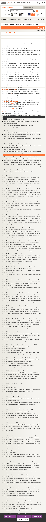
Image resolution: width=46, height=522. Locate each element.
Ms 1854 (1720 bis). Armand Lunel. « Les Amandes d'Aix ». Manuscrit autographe (17, 268)
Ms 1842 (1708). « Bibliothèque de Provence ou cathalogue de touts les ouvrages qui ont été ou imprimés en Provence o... (21, 237)
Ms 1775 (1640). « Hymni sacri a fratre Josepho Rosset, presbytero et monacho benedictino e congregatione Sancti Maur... (21, 54)
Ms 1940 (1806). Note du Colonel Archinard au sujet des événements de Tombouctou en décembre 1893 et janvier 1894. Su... (21, 380)
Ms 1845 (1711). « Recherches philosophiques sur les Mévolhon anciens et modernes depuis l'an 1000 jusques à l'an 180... (21, 244)
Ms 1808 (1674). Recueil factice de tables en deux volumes (13, 119)
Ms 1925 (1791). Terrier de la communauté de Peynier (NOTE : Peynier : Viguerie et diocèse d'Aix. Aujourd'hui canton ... (21, 352)
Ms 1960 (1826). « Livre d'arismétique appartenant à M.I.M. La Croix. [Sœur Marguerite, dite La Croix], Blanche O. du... (21, 417)
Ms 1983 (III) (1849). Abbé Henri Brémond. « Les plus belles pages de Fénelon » (16, 474)
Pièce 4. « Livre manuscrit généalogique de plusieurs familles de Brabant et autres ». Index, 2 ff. (21, 127)
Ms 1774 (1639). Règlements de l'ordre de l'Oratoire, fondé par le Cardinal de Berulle (17, 52)
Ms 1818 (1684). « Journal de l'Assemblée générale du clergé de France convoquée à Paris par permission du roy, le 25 (21, 192)
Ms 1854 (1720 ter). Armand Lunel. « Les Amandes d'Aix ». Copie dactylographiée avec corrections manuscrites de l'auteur (21, 270)
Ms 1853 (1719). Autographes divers (8, 264)
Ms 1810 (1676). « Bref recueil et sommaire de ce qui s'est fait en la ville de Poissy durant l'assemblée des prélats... (21, 177)
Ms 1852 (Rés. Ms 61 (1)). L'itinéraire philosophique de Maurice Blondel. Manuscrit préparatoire (19, 259)
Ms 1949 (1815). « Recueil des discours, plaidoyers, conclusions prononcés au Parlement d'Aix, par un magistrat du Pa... (21, 396)
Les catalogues (7, 8)
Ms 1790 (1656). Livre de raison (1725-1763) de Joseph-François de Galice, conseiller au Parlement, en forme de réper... (21, 84)
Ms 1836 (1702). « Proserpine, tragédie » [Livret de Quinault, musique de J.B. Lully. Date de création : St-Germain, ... (21, 225)
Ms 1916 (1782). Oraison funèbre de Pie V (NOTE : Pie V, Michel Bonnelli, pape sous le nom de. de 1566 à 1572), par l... (21, 335)
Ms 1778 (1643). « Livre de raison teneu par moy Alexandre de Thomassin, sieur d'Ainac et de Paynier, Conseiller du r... (21, 59)
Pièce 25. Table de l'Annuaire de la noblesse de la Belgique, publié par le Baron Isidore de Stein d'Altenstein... (23, 164)
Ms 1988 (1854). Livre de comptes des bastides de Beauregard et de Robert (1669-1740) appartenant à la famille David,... (21, 491)
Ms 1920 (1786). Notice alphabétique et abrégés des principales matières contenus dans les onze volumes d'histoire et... (21, 342)
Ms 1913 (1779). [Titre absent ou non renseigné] (11, 329)
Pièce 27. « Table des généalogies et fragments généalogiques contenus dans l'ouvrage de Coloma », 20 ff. (23, 168)
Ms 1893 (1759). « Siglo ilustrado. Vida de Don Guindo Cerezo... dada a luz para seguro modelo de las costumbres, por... (21, 292)
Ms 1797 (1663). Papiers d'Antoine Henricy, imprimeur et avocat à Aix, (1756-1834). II (17, 97)
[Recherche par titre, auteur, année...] (21, 10)
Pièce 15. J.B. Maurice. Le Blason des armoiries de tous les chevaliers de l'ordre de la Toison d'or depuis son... (23, 145)
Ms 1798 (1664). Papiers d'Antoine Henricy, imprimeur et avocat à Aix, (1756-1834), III (17, 98)
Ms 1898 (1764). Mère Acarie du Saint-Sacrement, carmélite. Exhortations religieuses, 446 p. (19, 302)
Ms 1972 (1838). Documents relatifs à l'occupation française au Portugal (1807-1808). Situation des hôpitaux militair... (21, 439)
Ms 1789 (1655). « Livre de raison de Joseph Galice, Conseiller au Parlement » (16, 82)
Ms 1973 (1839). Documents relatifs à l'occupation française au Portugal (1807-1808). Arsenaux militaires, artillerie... (21, 441)
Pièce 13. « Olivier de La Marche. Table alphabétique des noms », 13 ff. (16, 141)
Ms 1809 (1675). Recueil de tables (8, 173)
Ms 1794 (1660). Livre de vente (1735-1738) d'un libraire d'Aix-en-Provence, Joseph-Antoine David (20, 91)
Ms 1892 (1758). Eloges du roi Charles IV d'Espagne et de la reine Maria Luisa (16, 290)
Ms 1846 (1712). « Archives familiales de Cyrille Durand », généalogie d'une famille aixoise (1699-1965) (21, 246)
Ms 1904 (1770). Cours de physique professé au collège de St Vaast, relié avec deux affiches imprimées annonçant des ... (21, 313)
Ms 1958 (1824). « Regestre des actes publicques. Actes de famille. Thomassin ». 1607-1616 (18, 413)
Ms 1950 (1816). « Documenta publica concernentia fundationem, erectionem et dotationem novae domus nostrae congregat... (21, 398)
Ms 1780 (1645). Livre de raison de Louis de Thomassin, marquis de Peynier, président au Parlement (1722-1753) (21, 63)
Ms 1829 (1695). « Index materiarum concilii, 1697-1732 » (12, 212)
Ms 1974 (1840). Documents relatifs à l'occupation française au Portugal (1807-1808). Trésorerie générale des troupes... (21, 443)
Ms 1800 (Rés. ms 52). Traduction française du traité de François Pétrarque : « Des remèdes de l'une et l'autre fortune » (21, 102)
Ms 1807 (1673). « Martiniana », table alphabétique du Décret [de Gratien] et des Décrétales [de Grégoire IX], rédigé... (21, 117)
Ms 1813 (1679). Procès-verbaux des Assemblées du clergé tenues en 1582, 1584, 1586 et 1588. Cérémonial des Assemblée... (21, 183)
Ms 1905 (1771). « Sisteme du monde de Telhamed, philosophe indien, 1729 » (16, 315)
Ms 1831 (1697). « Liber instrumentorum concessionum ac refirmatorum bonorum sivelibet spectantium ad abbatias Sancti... (21, 216)
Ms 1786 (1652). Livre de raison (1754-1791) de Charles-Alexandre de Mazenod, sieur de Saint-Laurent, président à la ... (21, 76)
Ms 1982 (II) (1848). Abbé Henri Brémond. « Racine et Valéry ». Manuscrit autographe (17, 461)
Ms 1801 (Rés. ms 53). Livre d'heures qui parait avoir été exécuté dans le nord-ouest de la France (20, 104)
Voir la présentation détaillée (36, 36)
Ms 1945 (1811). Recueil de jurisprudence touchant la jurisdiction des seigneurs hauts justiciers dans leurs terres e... (21, 389)
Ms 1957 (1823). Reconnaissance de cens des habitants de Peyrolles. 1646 (15, 411)
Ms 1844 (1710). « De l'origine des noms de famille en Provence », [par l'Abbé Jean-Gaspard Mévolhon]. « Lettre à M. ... (21, 240)
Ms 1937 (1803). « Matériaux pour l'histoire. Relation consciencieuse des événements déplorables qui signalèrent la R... (21, 374)
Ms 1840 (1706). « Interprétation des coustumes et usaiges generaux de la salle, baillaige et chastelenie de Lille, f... (21, 233)
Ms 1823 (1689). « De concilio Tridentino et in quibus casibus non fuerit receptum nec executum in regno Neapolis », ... (21, 201)
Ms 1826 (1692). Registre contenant (8, 207)
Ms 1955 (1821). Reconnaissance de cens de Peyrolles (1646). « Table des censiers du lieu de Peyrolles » (21, 408)
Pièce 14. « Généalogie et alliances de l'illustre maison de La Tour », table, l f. (18, 143)
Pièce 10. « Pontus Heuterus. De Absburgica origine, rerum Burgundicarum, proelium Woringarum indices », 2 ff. (23, 138)
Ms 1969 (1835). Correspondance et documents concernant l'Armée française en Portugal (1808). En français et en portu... (21, 434)
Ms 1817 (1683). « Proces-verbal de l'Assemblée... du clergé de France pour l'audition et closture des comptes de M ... (21, 190)
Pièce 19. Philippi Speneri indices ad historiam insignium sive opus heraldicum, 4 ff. (19, 153)
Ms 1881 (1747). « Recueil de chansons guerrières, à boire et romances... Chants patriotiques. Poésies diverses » (21, 279)
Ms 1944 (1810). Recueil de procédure (9, 387)
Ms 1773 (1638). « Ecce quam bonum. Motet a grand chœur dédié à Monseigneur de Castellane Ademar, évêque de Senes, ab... (21, 50)
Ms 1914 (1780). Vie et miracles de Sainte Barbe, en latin (12, 331)
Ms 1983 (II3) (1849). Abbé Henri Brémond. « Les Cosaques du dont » (14, 469)
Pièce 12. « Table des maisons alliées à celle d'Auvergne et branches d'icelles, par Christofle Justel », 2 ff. (23, 140)
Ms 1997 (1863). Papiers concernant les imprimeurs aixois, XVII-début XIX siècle (17, 508)
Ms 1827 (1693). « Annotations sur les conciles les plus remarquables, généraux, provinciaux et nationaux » (21, 209)
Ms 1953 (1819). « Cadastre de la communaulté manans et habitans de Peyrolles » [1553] (18, 404)
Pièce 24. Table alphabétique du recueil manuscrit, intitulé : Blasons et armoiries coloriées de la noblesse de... (23, 162)
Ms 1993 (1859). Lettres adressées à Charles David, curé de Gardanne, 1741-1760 (17, 500)
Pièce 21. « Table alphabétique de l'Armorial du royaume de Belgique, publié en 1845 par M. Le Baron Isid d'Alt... (23, 156)
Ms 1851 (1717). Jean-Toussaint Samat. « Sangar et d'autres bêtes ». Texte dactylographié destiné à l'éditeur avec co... (21, 257)
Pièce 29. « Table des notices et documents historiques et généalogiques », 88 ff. (18, 171)
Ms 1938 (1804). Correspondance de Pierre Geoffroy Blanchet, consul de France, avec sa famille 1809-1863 (21, 376)
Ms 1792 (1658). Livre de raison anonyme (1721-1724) (12, 87)
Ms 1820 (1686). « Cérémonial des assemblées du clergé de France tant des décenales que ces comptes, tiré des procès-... (21, 196)
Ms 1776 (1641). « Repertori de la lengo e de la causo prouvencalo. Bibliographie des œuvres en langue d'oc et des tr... (21, 56)
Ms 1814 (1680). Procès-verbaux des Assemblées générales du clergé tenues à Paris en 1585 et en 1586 (20, 185)
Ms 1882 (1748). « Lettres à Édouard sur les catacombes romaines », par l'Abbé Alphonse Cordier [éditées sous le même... (21, 281)
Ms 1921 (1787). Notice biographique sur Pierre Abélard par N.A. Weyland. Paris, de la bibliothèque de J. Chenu (21, 344)
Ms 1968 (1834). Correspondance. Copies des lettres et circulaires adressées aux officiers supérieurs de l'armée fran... (21, 432)
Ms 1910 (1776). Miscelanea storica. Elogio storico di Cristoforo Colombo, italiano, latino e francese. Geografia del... (21, 324)
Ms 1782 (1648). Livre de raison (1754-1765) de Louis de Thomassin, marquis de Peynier (18, 69)
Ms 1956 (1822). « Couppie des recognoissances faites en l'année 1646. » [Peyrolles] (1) (18, 409)
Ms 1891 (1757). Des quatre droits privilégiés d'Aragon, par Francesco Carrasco (16, 289)
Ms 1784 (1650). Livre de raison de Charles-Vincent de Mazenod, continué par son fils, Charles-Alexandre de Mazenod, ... (21, 72)
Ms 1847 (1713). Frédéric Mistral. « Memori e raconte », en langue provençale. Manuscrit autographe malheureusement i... (21, 248)
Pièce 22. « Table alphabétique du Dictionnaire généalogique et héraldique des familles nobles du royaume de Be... (23, 158)
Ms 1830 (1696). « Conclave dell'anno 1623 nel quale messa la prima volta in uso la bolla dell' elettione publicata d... (21, 214)
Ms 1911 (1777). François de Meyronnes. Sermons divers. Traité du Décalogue (16, 326)
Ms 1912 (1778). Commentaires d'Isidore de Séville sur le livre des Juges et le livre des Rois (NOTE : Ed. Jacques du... (21, 328)
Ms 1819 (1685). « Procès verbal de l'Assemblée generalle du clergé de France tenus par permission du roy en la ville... (21, 194)
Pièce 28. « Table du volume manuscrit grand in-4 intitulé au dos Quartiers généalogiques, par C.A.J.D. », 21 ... (23, 169)
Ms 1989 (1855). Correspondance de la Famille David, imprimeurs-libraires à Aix (17, 493)
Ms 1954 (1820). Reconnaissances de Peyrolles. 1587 (11, 406)
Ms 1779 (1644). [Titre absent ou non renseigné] (11, 61)
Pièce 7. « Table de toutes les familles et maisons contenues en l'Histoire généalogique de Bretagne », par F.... (23, 132)
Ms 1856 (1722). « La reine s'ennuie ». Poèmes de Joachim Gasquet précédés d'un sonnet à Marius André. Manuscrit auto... (21, 274)
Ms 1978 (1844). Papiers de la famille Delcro (10, 450)
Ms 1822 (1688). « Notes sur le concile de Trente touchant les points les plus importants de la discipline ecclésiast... (21, 199)
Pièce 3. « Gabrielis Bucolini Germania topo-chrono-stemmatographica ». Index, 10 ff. (19, 125)
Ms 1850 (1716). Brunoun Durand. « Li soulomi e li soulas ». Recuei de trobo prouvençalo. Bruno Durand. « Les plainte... (21, 255)
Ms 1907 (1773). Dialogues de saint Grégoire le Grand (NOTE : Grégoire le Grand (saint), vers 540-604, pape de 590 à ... (21, 318)
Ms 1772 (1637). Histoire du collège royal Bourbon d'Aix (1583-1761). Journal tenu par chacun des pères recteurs (21, 48)
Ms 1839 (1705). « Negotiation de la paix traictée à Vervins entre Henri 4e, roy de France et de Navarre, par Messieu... (21, 231)
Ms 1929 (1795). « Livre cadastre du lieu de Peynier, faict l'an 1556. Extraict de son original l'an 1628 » (20, 359)
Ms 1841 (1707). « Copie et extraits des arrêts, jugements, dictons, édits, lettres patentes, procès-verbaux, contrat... (21, 235)
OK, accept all (10, 516)
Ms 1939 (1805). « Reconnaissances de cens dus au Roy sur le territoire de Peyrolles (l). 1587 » (19, 378)
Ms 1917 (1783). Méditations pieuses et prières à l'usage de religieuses (15, 337)
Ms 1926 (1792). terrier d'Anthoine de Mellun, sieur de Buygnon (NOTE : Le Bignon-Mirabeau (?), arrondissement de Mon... (21, 354)
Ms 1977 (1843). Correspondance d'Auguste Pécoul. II (12, 448)
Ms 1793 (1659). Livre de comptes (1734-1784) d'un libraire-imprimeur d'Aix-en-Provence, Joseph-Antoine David (21, 89)
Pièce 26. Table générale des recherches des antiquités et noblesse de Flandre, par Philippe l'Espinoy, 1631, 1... (23, 166)
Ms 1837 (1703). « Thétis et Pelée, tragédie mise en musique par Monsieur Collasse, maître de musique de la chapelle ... (21, 227)
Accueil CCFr (3, 19)
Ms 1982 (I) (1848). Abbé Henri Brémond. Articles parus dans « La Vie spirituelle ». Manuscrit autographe (21, 458)
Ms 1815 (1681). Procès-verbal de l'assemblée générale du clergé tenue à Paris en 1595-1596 (19, 186)
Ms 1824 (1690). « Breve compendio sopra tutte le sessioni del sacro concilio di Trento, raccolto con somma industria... (21, 203)
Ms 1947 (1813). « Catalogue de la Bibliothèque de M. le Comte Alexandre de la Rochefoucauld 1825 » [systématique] (21, 393)
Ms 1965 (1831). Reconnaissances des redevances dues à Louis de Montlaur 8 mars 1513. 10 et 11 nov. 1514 (21, 426)
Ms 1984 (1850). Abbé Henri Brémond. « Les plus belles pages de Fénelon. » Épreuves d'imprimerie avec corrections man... (21, 476)
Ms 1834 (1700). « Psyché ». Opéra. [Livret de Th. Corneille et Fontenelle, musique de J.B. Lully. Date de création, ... (21, 222)
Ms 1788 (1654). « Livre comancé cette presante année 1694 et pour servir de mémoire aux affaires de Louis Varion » (21, 80)
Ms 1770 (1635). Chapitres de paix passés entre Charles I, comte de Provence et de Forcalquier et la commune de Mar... (21, 45)
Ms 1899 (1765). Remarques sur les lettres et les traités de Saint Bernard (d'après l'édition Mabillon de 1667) (21, 303)
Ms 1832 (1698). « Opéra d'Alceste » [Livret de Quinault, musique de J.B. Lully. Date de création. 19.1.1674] (21, 218)
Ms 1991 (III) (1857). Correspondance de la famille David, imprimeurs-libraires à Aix (17, 497)
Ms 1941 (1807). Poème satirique (8, 381)
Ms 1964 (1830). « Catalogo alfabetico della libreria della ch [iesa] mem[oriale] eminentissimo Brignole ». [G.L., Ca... (21, 424)
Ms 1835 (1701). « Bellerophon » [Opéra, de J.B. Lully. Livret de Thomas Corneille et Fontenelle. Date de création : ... (21, 224)
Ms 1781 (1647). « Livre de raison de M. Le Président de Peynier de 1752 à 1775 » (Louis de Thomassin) (20, 67)
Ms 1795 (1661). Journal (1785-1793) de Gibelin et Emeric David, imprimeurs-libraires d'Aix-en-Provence (21, 93)
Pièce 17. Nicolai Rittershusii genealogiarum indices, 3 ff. (14, 149)
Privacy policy (23, 519)
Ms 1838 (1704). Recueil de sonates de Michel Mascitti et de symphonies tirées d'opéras (18, 229)
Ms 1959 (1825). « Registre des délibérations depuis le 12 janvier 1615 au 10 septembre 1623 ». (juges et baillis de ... (21, 415)
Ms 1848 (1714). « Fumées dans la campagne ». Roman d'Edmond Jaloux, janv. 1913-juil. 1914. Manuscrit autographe (21, 250)
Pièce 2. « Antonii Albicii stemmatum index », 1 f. (13, 123)
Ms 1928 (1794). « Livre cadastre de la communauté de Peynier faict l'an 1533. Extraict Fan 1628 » (20, 357)
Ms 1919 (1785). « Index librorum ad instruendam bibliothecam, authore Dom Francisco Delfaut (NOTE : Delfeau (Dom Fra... (21, 341)
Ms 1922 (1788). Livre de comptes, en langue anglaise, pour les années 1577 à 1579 (17, 346)
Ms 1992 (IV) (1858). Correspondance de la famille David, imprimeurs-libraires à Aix (17, 499)
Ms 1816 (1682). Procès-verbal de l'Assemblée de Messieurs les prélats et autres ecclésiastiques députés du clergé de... (21, 188)
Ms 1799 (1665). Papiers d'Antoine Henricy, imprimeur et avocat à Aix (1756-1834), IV (17, 100)
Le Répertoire (28, 8)
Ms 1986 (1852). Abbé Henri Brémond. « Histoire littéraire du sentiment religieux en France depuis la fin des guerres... (21, 484)
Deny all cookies (23, 516)
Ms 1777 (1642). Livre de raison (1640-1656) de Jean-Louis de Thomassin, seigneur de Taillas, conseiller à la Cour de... (21, 58)
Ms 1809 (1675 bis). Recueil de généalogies (10, 175)
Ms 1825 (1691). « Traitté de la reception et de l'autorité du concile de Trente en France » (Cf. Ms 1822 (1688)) (21, 205)
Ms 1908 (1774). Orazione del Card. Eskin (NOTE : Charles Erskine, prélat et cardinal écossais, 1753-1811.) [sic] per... (21, 320)
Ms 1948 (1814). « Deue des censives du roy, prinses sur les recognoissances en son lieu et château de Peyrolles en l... (21, 394)
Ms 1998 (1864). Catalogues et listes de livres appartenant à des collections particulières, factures (20, 510)
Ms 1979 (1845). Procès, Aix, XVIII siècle (9, 452)
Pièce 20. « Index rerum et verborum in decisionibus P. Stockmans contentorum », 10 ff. (20, 155)
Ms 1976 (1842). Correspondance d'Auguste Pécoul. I (12, 447)
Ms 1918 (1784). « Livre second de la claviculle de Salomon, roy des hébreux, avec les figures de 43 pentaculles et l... (21, 339)
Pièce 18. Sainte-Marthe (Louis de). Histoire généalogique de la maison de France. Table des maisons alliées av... (23, 151)
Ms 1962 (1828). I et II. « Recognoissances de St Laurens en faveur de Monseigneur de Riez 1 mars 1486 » (21, 421)
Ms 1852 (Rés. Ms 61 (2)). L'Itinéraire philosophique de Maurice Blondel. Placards (17, 261)
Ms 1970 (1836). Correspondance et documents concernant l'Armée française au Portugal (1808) (20, 435)
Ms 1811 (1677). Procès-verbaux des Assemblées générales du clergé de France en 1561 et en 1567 (20, 179)
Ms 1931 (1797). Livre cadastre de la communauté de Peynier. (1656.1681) (15, 363)
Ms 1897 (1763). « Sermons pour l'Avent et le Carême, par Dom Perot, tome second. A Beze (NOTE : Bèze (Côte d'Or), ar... (21, 300)
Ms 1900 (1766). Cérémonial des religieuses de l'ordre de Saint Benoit (15, 305)
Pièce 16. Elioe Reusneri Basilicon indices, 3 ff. (12, 147)
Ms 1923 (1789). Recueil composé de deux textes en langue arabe (14, 348)
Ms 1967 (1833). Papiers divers (7, 430)
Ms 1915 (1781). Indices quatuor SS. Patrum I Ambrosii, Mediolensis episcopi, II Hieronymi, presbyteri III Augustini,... (21, 333)
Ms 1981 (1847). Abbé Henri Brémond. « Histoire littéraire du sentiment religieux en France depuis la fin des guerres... (21, 456)
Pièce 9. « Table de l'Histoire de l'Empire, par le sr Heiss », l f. (15, 136)
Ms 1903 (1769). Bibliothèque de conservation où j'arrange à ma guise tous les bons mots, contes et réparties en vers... (21, 311)
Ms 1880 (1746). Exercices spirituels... (9, 277)
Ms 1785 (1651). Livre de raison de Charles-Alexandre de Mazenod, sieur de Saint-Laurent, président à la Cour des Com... (21, 74)
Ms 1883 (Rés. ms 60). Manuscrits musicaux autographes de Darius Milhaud (16, 285)
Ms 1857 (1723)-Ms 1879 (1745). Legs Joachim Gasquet (12, 276)
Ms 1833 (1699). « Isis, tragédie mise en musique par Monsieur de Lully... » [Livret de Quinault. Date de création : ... (21, 220)
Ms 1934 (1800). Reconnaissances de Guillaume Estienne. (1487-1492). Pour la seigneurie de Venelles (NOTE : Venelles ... (21, 368)
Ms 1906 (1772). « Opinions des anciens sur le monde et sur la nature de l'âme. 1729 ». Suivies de (19, 316)
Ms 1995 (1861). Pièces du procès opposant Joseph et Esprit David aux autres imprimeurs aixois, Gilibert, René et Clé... (21, 504)
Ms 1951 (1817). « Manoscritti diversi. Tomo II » (10, 400)
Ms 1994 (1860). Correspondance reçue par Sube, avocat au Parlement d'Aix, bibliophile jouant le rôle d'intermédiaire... (21, 502)
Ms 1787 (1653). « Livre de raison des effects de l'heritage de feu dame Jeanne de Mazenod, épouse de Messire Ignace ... (21, 78)
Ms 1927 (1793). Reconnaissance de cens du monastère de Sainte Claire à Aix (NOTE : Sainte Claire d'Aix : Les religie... (21, 355)
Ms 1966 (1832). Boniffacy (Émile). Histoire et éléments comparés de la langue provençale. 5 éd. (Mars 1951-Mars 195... (21, 428)
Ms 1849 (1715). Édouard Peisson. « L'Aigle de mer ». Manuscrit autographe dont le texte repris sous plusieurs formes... (21, 253)
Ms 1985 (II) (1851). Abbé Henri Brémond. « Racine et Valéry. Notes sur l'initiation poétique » (19, 480)
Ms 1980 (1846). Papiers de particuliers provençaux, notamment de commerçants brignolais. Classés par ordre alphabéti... (21, 454)
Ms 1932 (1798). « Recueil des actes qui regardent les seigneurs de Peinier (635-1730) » (18, 365)
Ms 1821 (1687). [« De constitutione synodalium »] (11, 198)
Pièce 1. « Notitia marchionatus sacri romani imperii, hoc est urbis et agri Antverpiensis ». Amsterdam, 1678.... (23, 121)
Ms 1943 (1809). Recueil (6, 385)
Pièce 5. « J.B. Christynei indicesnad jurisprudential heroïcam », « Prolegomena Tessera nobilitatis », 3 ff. (23, 128)
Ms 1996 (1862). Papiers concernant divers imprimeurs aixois (13, 506)
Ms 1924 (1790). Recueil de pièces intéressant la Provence (12, 350)
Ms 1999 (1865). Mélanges (7, 512)
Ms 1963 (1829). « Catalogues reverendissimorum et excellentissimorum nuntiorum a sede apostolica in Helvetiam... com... (21, 422)
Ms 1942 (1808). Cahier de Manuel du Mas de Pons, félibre (12, 383)
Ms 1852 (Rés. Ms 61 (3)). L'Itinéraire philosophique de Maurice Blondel (15, 263)
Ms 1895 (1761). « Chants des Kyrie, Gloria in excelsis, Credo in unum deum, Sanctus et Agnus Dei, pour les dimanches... (21, 296)
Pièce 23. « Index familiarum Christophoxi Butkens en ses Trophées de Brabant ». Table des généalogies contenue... (23, 160)
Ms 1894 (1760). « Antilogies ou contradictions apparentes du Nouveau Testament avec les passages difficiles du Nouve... (21, 294)
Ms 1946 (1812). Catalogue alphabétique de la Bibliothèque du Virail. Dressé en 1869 (17, 391)
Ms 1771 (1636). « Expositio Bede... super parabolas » (12, 46)
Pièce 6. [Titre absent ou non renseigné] (11, 130)
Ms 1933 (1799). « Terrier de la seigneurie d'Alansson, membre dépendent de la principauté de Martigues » (21, 367)
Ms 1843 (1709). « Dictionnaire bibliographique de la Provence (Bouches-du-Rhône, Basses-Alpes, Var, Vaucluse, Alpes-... (21, 238)
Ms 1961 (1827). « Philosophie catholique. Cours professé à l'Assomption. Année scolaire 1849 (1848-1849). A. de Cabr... (21, 419)
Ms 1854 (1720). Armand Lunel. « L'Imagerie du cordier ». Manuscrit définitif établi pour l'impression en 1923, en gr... (21, 266)
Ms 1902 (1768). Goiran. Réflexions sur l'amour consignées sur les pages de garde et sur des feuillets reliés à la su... (21, 309)
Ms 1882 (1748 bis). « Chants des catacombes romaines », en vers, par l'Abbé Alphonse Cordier (19, 283)
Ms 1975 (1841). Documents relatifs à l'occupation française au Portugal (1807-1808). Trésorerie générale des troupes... (21, 445)
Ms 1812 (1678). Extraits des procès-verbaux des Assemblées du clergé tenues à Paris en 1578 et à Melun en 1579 (21, 181)
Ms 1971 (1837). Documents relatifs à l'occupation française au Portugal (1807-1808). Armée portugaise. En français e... (21, 437)
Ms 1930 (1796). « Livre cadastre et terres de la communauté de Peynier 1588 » (16, 361)
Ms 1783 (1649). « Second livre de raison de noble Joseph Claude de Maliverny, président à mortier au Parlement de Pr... (21, 71)
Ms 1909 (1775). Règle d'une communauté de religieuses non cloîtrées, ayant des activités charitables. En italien (21, 322)
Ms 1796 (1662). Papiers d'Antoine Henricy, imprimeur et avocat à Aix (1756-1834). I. (17, 95)
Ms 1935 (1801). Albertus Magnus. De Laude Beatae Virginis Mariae (14, 370)
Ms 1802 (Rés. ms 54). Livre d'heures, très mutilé (11, 106)
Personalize (37, 516)
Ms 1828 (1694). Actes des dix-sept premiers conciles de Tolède (13, 211)
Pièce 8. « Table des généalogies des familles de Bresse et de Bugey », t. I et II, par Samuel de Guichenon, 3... (23, 134)
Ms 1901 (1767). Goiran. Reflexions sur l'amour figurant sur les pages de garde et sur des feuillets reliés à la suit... (21, 307)
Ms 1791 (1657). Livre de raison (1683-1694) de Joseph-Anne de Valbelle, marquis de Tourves (19, 85)
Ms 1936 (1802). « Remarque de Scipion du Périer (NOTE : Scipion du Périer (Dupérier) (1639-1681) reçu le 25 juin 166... (21, 372)
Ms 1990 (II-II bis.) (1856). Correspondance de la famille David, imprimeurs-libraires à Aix (18, 495)
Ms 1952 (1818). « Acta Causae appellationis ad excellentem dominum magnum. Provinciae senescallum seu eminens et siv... (21, 402)
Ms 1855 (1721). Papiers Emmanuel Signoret (10, 272)
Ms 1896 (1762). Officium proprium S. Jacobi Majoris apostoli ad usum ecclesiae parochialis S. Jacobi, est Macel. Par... (21, 298)
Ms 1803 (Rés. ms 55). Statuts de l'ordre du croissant (12, 108)
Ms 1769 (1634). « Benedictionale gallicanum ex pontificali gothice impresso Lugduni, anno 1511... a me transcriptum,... (21, 43)
